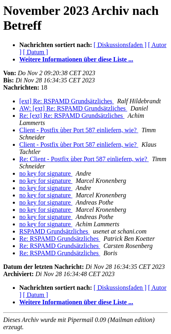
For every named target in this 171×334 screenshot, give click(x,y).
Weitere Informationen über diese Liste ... (76, 59)
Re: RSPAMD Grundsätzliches (59, 238)
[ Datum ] (35, 52)
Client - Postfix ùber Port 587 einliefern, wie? (78, 130)
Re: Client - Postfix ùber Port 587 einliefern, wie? (84, 159)
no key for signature (45, 173)
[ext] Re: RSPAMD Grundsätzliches (66, 101)
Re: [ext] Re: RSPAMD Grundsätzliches (71, 115)
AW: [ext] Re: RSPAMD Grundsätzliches (73, 108)
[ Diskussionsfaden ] (120, 44)
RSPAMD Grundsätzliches (54, 231)
